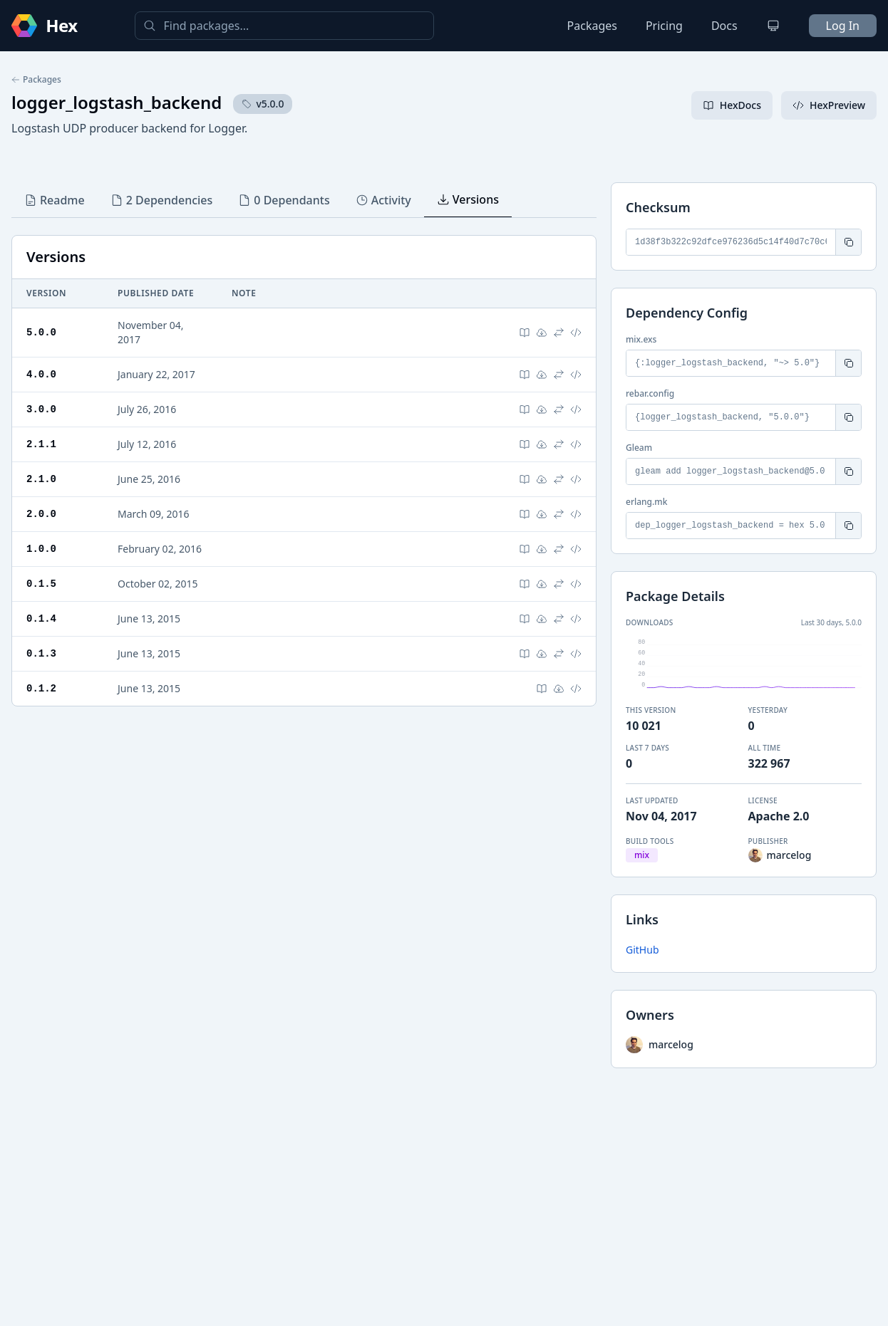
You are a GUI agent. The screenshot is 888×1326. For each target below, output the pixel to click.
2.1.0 (41, 479)
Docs (724, 25)
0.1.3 (41, 653)
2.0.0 (41, 514)
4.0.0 (41, 374)
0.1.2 (41, 688)
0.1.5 (41, 583)
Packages (592, 25)
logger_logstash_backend (116, 102)
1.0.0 (41, 548)
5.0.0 (41, 332)
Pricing (664, 25)
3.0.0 (41, 409)
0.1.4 (41, 618)
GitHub (642, 949)
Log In (842, 25)
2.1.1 (41, 444)
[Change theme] (773, 26)
